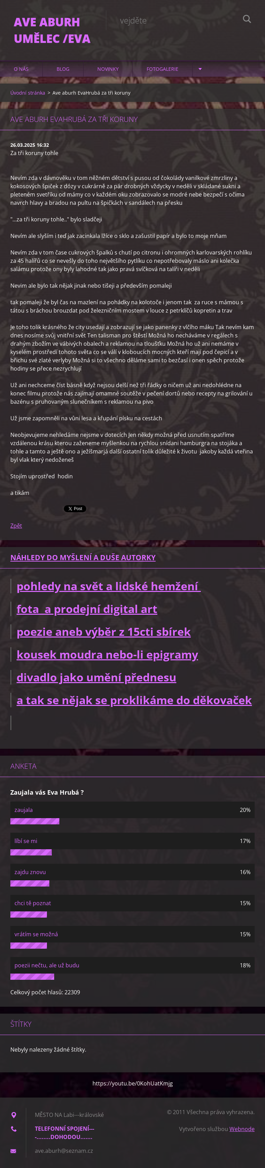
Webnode (242, 1129)
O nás (21, 69)
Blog (63, 69)
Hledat (247, 20)
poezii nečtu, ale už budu (46, 965)
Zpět (16, 525)
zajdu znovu (30, 872)
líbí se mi (25, 841)
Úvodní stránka (27, 92)
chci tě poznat (32, 903)
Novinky (108, 69)
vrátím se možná (36, 934)
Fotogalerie (162, 69)
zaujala (23, 810)
